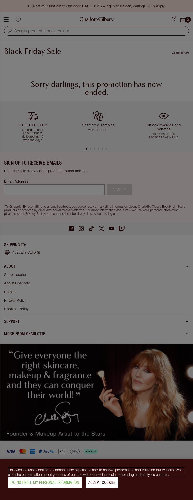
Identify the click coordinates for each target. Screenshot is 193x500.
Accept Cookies (102, 484)
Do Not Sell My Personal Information (45, 484)
